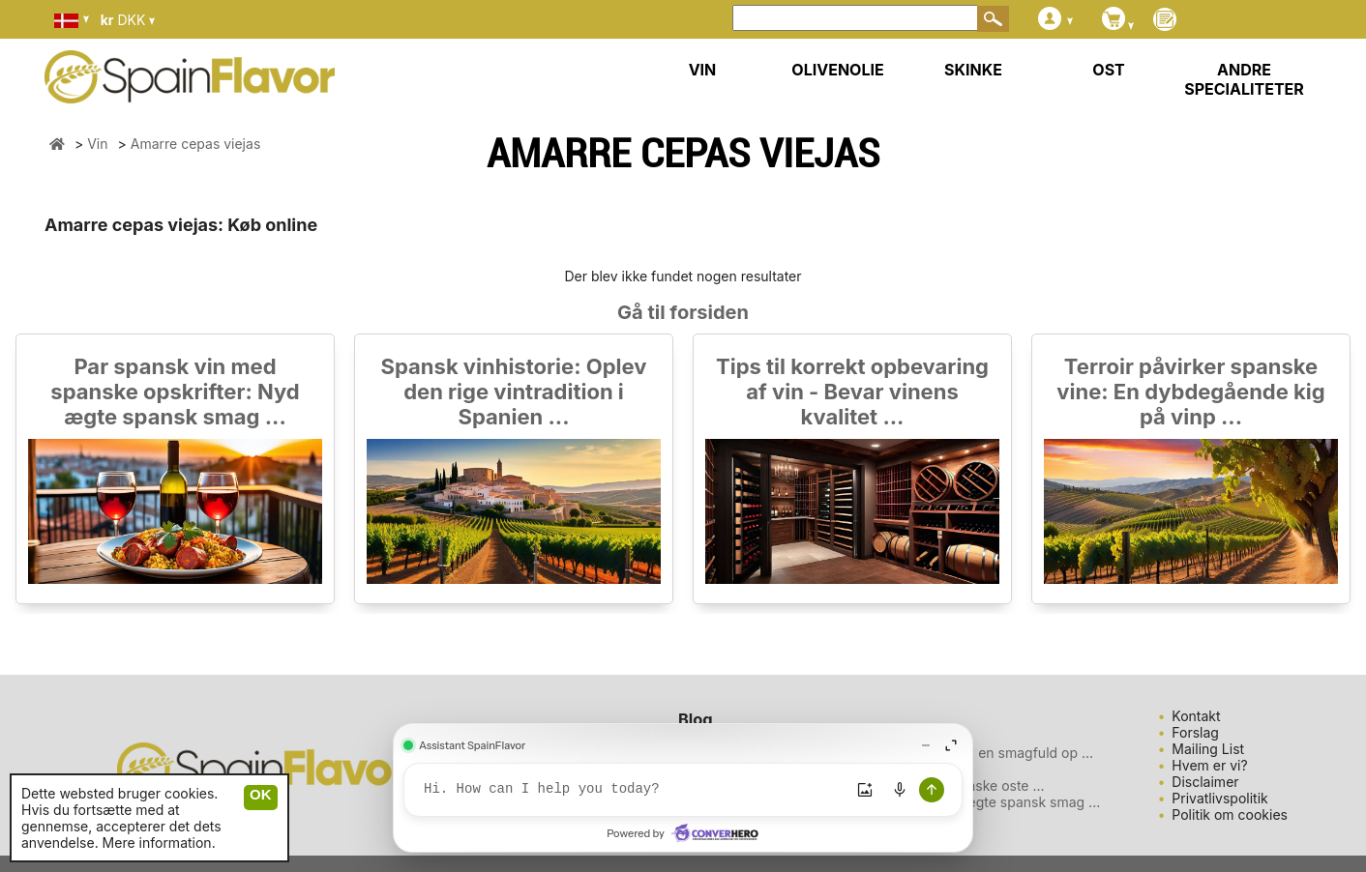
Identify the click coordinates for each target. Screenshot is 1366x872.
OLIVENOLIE (837, 69)
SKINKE (973, 69)
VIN (703, 69)
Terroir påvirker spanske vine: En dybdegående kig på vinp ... (1190, 391)
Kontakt (1196, 716)
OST (1108, 69)
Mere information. (159, 842)
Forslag (1195, 732)
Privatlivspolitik (1219, 798)
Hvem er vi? (1209, 765)
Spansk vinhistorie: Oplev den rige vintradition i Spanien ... (514, 391)
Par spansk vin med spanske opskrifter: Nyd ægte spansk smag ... (174, 391)
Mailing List (1208, 749)
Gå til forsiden (683, 312)
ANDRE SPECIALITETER (1244, 79)
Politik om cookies (1230, 814)
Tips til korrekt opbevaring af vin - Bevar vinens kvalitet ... (852, 391)
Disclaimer (1205, 781)
